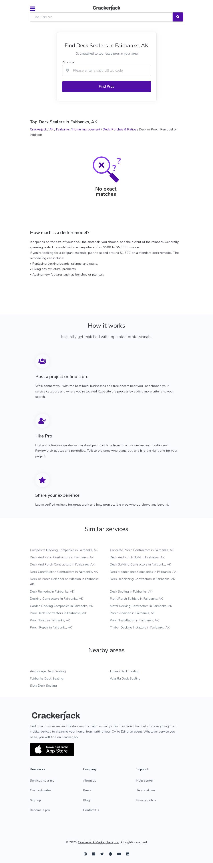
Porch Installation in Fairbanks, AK (134, 620)
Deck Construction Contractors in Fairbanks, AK (64, 571)
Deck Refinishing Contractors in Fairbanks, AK (142, 579)
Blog (86, 800)
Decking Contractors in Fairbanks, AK (56, 598)
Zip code (68, 62)
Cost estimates (40, 790)
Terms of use (145, 790)
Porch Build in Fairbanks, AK (50, 620)
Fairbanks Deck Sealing (46, 678)
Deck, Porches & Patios (119, 129)
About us (89, 780)
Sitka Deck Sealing (43, 685)
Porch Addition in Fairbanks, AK (132, 613)
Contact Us (91, 810)
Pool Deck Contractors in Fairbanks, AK (58, 613)
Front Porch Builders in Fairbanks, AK (136, 598)
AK (51, 129)
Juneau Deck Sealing (124, 671)
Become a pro (40, 810)
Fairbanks (63, 129)
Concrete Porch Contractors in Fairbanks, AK (142, 550)
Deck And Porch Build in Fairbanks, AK (137, 557)
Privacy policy (146, 800)
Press (87, 790)
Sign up (35, 800)
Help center (144, 780)
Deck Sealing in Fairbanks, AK (131, 591)
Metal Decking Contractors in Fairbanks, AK (141, 606)
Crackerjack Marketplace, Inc (98, 842)
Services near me (42, 780)
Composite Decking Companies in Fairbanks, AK (64, 550)
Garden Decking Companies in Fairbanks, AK (61, 606)
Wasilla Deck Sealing (125, 678)
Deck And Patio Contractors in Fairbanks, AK (62, 557)
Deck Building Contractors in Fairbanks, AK (140, 564)
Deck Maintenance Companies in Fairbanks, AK (143, 571)
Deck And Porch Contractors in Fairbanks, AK (62, 564)
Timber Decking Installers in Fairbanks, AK (140, 627)
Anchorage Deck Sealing (48, 671)
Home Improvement (86, 129)
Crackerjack (38, 129)
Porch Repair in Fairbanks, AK (51, 627)
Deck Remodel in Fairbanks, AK (52, 591)
